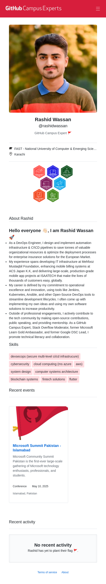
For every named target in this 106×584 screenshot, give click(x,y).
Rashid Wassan (53, 119)
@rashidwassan (53, 126)
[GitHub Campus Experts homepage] (33, 11)
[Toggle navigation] (97, 8)
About (64, 572)
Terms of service (47, 572)
